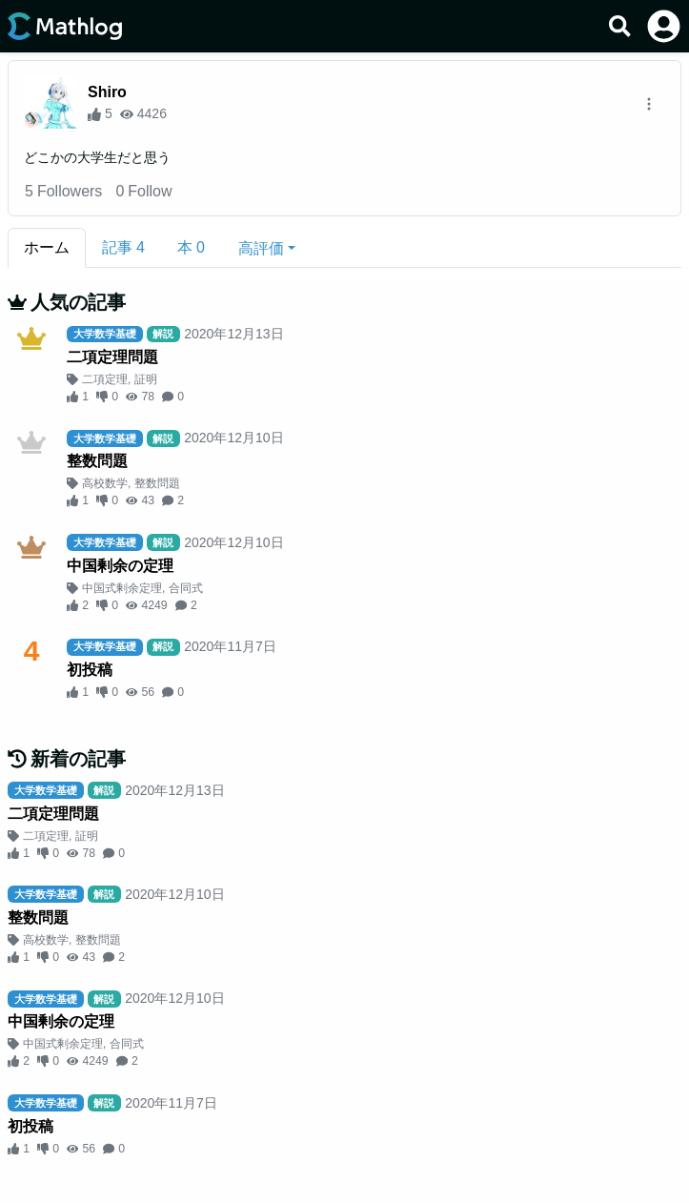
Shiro (107, 92)
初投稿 (89, 670)
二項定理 (105, 379)
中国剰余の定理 (120, 566)
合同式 (186, 588)
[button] (267, 248)
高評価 (261, 248)
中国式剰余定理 (122, 588)
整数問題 (97, 461)
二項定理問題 (112, 357)
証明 (145, 379)
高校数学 (105, 483)
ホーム (47, 247)
